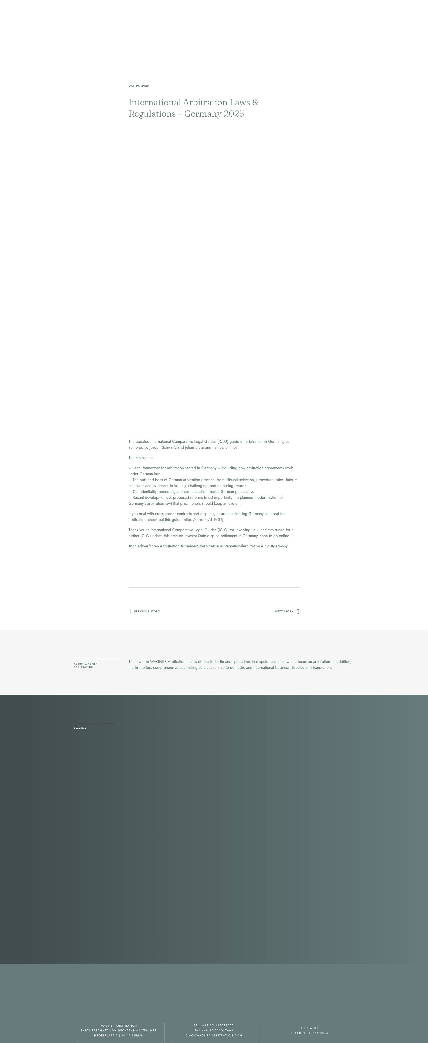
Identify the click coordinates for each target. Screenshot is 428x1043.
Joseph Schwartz (163, 447)
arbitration (169, 546)
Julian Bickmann (198, 447)
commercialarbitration (199, 546)
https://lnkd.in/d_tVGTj (203, 519)
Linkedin (297, 1033)
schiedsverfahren (144, 546)
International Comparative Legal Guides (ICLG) (189, 441)
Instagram (318, 1033)
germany (279, 546)
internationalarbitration (240, 546)
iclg (265, 546)
